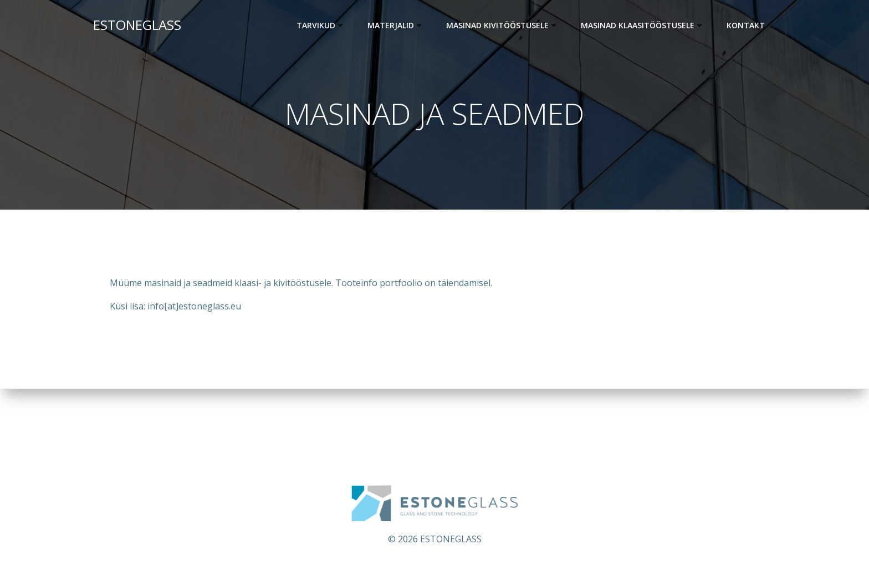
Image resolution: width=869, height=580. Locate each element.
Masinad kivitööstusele (502, 25)
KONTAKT (746, 25)
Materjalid (395, 25)
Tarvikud (321, 25)
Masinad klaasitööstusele (642, 25)
